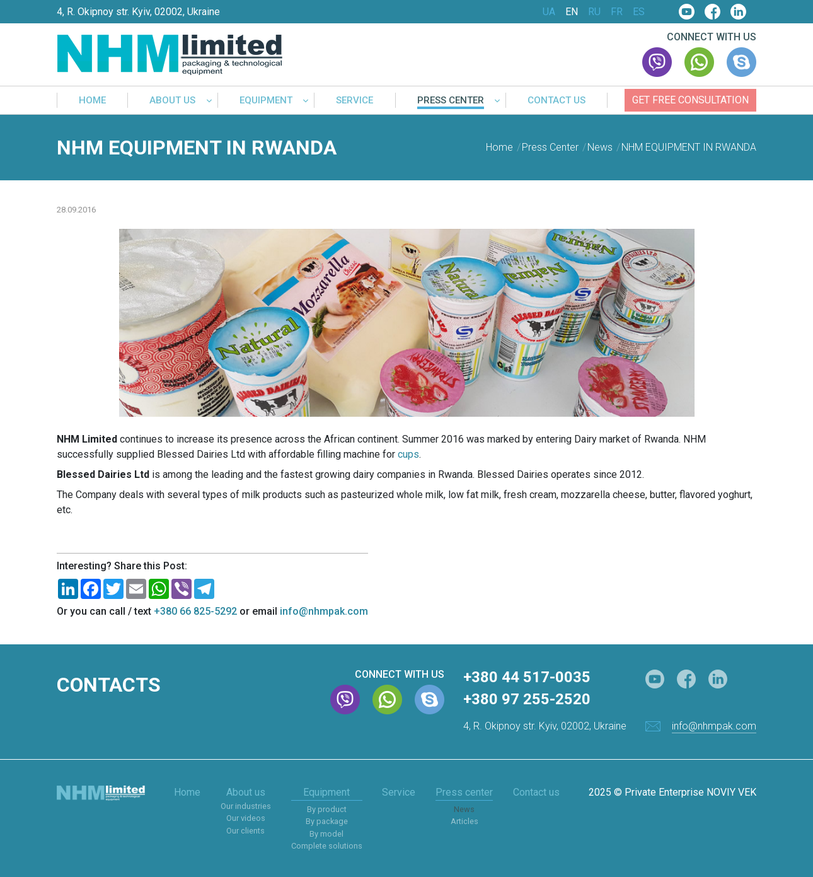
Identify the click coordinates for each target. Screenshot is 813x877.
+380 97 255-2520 (527, 699)
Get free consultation (690, 100)
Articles (464, 821)
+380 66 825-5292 (195, 611)
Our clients (245, 830)
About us (172, 101)
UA (549, 12)
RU (594, 12)
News (464, 809)
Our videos (245, 818)
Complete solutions (326, 846)
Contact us (556, 101)
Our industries (246, 806)
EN (571, 12)
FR (617, 12)
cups (408, 454)
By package (327, 821)
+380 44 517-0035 (527, 677)
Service (354, 101)
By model (326, 834)
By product (327, 809)
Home (92, 101)
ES (639, 12)
